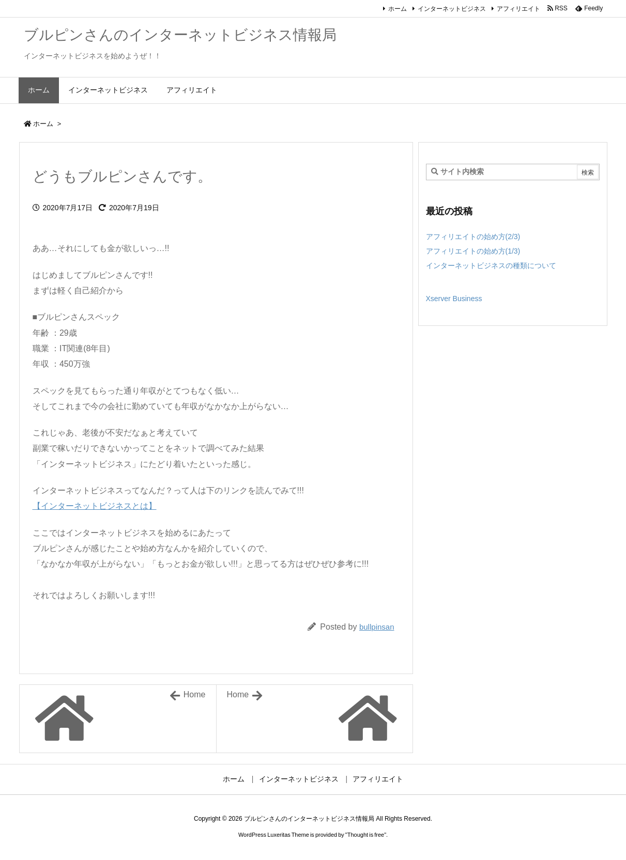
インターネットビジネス (452, 8)
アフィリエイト (518, 8)
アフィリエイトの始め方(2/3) (473, 236)
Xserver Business (454, 298)
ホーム (397, 8)
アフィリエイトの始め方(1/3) (473, 251)
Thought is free (365, 835)
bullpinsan (376, 626)
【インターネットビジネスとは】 (95, 506)
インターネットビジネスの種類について (491, 265)
